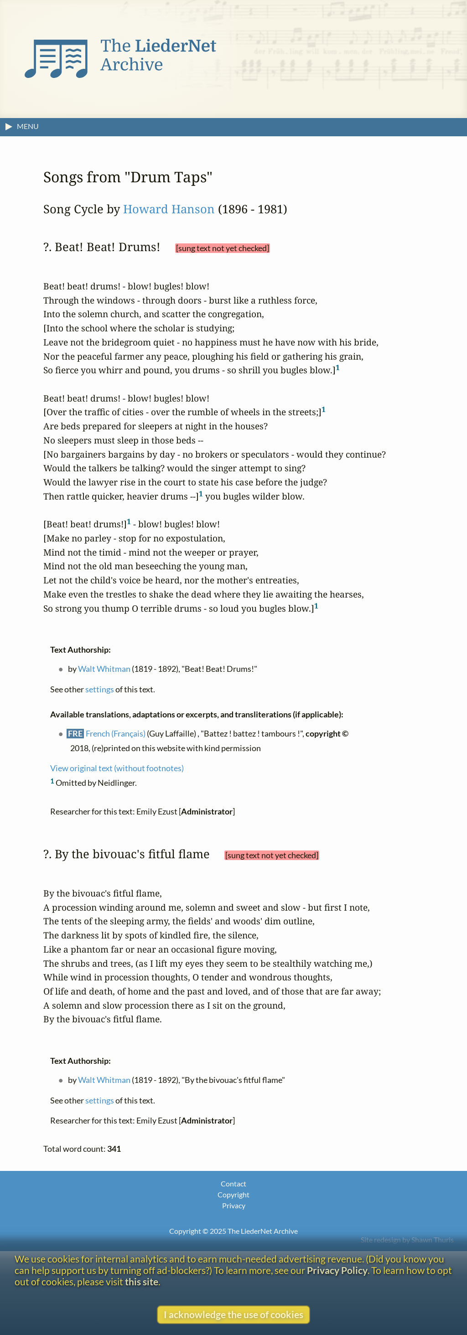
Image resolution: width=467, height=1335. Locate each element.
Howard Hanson (169, 209)
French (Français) (115, 733)
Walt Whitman (104, 668)
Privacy (233, 1205)
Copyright (233, 1194)
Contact (233, 1183)
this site (141, 1281)
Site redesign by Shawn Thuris (407, 1239)
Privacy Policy (337, 1270)
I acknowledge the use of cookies (233, 1314)
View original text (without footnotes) (117, 768)
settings (99, 689)
